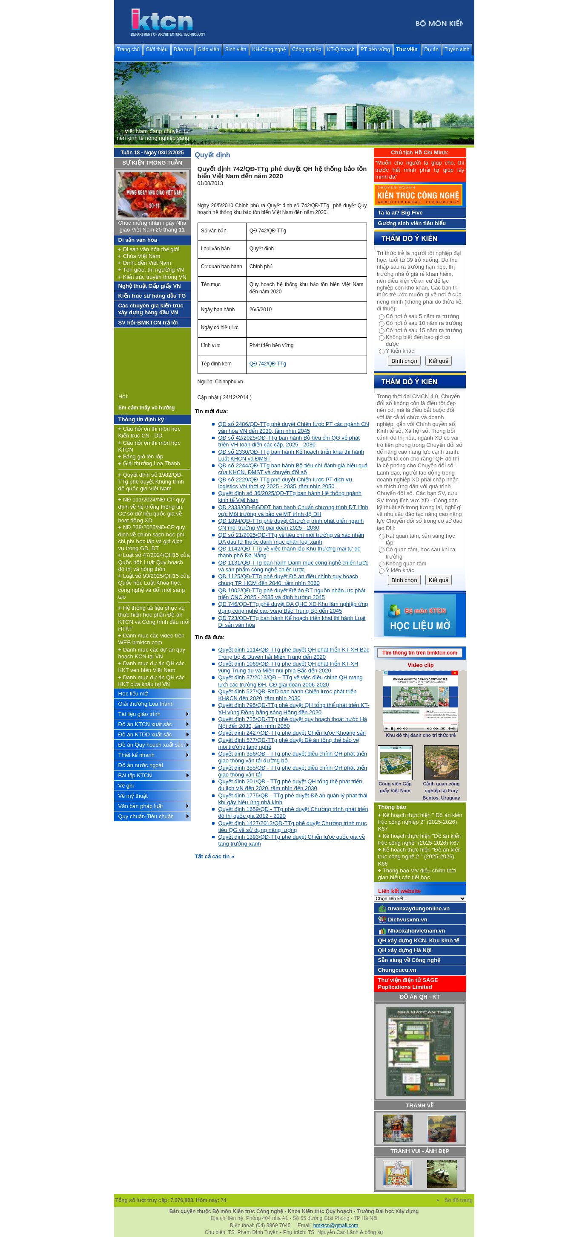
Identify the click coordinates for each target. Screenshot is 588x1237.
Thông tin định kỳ (141, 419)
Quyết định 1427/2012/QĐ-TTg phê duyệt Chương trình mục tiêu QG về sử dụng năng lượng (292, 826)
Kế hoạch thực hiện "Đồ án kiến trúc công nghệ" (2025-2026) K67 (419, 839)
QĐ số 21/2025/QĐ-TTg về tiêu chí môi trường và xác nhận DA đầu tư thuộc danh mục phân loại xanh (291, 538)
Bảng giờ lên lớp (140, 456)
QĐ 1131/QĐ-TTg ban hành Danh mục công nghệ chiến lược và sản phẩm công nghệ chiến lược (293, 566)
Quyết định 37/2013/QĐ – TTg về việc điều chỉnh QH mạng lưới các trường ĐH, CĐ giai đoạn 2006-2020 (290, 680)
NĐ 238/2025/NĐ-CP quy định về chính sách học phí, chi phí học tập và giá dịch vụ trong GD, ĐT (152, 537)
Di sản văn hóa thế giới (149, 249)
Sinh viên (235, 49)
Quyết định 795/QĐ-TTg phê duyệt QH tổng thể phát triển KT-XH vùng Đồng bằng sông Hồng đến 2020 (294, 708)
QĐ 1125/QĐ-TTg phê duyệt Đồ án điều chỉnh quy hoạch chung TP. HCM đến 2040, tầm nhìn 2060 (288, 579)
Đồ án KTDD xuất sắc (145, 734)
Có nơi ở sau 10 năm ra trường (424, 323)
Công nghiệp (306, 49)
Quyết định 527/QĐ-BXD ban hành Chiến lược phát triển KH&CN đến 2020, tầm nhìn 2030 (287, 694)
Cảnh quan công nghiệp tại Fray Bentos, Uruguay (441, 790)
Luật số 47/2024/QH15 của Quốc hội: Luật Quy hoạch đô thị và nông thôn (154, 562)
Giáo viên (208, 49)
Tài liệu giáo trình (139, 714)
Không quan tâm (406, 563)
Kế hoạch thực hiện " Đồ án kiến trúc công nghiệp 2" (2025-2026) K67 (420, 822)
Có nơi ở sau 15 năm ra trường (424, 330)
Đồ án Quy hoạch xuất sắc (151, 745)
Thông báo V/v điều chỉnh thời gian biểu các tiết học (417, 874)
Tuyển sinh (457, 49)
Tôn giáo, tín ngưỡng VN (151, 270)
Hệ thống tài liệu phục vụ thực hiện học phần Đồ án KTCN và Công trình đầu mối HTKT (153, 618)
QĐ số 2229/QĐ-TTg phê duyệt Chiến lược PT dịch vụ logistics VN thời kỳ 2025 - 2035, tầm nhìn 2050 (285, 483)
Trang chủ (128, 49)
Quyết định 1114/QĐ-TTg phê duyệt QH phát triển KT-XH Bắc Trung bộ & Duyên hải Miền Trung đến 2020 (294, 653)
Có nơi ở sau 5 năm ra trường (422, 316)
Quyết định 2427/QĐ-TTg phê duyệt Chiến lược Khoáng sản (292, 733)
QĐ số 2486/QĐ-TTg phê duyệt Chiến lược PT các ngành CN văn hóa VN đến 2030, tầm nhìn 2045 (294, 427)
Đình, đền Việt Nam (144, 263)
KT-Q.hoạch (340, 49)
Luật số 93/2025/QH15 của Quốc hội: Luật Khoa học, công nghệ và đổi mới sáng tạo (154, 586)
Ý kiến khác (400, 351)
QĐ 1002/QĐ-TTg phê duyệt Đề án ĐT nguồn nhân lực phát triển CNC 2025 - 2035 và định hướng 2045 (292, 593)
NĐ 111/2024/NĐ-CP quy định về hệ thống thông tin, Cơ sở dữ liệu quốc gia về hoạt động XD (151, 510)
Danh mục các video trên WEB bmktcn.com (151, 639)
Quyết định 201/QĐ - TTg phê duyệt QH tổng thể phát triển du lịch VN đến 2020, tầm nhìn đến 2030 (290, 784)
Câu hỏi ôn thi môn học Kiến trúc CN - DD (149, 432)
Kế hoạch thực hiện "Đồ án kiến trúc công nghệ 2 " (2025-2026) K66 (419, 856)
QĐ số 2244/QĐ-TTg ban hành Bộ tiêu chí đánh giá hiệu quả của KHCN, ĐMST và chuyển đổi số (293, 468)
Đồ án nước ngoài (140, 765)
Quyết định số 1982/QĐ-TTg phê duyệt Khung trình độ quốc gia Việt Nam (151, 482)
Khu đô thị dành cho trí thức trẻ (421, 735)
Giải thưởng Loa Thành (149, 463)
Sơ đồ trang (459, 1200)
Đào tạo (183, 49)
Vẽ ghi (126, 785)
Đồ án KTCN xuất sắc (145, 724)
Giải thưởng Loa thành (146, 704)
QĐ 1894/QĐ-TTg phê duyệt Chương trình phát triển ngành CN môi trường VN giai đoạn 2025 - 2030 (291, 524)
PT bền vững (375, 49)
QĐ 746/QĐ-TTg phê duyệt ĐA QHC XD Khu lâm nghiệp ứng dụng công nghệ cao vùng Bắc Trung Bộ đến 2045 (293, 607)
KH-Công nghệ (269, 49)
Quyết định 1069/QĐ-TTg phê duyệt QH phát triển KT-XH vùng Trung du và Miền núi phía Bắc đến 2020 (288, 667)
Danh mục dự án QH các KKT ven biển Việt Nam (151, 666)
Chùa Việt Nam (139, 256)
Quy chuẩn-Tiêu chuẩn (146, 816)
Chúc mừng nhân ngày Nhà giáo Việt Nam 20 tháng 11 (152, 226)
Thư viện (406, 49)
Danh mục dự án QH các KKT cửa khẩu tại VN (151, 680)
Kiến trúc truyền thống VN (152, 277)
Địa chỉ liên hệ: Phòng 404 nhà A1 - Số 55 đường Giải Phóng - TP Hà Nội (294, 1218)
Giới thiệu (156, 49)
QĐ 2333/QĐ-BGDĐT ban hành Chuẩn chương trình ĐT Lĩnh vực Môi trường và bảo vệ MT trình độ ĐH (293, 510)
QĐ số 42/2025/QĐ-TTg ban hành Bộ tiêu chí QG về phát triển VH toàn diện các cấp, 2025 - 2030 (289, 441)
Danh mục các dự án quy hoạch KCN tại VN (152, 653)
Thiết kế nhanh (136, 755)
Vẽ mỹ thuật (133, 796)
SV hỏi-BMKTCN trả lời (148, 322)
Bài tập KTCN (135, 775)
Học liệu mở (133, 693)
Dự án (432, 49)
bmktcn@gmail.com (336, 1225)
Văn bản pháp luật (140, 806)
